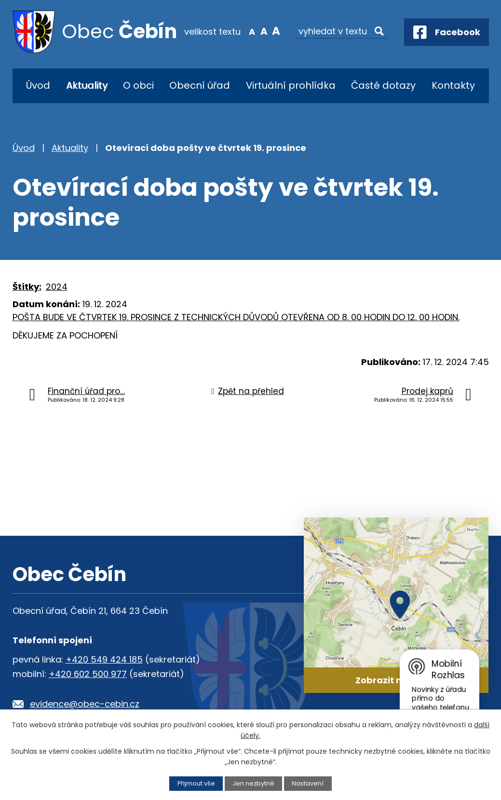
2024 (57, 287)
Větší (276, 31)
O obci (138, 85)
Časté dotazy (383, 85)
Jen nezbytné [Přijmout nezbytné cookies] (253, 783)
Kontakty (453, 85)
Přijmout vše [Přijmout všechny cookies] (196, 783)
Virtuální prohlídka (291, 85)
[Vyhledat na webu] (340, 31)
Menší (251, 31)
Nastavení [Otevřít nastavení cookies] (308, 783)
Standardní (264, 31)
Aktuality (87, 85)
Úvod (38, 85)
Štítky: (27, 287)
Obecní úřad (199, 85)
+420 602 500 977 (88, 674)
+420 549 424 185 (104, 659)
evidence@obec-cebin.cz (84, 704)
